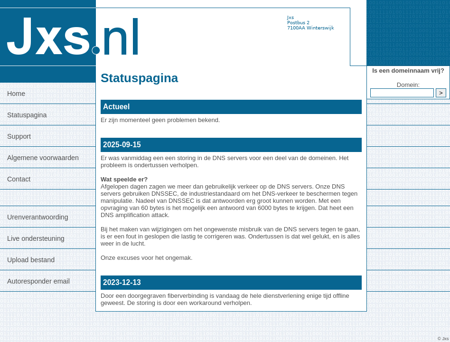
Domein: (408, 84)
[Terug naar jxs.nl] (71, 32)
